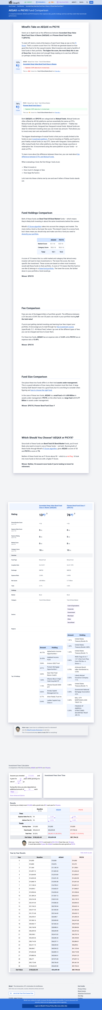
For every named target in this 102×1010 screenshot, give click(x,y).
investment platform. (40, 139)
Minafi (10, 993)
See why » (57, 71)
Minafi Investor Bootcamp (34, 730)
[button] (30, 2)
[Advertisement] (51, 88)
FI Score (18, 69)
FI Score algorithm (34, 227)
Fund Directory (20, 6)
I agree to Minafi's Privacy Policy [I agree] (51, 1006)
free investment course (65, 327)
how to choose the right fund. (41, 390)
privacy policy (53, 1002)
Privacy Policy (82, 995)
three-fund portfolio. (46, 268)
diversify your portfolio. (30, 234)
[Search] (87, 2)
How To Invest (12, 6)
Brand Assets (82, 998)
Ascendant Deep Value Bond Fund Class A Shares (40, 64)
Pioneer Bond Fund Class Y (32, 105)
